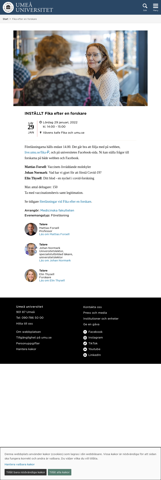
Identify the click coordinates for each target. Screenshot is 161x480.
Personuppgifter (28, 343)
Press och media (95, 312)
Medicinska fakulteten (57, 210)
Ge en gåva (91, 324)
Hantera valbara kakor (20, 464)
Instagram (93, 337)
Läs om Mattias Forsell (54, 234)
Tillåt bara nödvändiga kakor (25, 472)
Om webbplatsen (28, 331)
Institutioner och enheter (100, 318)
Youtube (91, 349)
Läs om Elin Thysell (52, 280)
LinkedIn (92, 354)
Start (5, 18)
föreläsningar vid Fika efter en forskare (65, 201)
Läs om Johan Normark (55, 260)
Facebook (93, 331)
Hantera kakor (26, 349)
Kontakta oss (92, 307)
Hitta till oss (24, 323)
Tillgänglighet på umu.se (34, 337)
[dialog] (80, 463)
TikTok (90, 343)
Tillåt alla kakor (59, 472)
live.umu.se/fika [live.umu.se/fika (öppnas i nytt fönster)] (35, 152)
